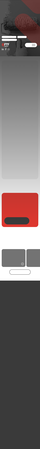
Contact (7, 4)
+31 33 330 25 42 (7, 443)
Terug (3, 12)
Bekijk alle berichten (7, 418)
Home (6, 16)
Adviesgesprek (15, 10)
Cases (9, 19)
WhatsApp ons (5, 10)
